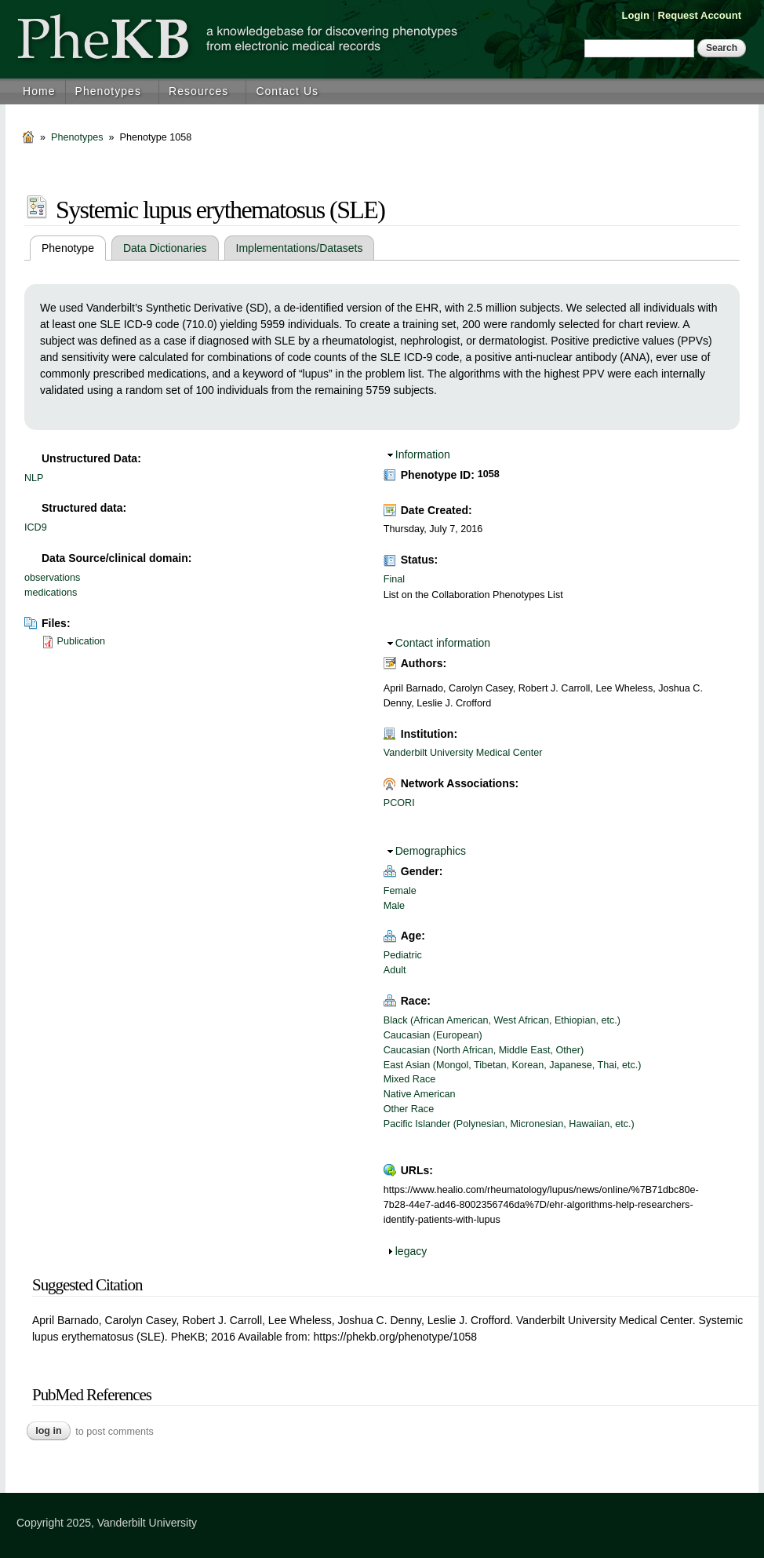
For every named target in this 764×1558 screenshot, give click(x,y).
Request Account (699, 15)
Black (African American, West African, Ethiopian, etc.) (502, 1020)
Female (400, 890)
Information (422, 454)
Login (635, 15)
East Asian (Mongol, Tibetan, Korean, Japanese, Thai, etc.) (513, 1065)
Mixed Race (410, 1079)
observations (52, 577)
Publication (81, 641)
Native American (420, 1094)
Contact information (442, 643)
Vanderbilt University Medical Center (463, 752)
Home (39, 91)
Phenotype (74, 248)
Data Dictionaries (165, 248)
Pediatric (403, 955)
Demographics (430, 851)
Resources (198, 91)
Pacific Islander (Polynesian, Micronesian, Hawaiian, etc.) (509, 1123)
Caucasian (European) (433, 1035)
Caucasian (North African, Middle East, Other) (484, 1050)
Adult (395, 970)
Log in (48, 1430)
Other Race (409, 1109)
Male (394, 905)
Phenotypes (108, 91)
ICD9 (35, 527)
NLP (34, 478)
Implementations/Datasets (299, 248)
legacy (411, 1251)
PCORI (399, 802)
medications (50, 592)
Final (394, 579)
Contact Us (287, 91)
